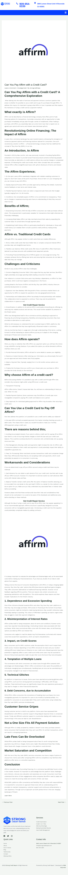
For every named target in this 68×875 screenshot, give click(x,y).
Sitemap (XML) (7, 857)
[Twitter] (8, 837)
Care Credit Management (43, 831)
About (5, 847)
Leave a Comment (10, 89)
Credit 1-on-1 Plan (41, 825)
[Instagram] (12, 837)
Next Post (62, 803)
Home (5, 845)
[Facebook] (4, 837)
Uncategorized (21, 89)
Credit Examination (41, 823)
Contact (6, 855)
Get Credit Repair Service (34, 306)
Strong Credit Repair (11, 867)
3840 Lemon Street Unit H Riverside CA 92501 (50, 6)
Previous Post (7, 803)
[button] (65, 14)
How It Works (7, 849)
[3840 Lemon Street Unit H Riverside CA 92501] (35, 3)
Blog (5, 851)
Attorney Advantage (41, 827)
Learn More (8, 797)
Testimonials (7, 853)
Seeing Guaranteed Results (43, 829)
